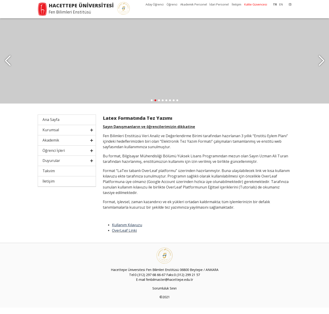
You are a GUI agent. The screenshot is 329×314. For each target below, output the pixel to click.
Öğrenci (172, 4)
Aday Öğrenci (155, 4)
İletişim (236, 4)
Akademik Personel (193, 4)
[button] (321, 64)
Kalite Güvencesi (255, 4)
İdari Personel (219, 4)
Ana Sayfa (50, 125)
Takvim (48, 177)
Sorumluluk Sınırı (164, 294)
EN (281, 4)
